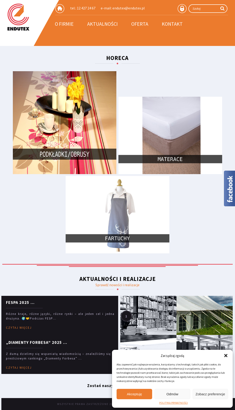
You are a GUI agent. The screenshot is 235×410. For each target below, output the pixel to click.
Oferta (139, 24)
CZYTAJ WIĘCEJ (19, 328)
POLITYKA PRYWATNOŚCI (173, 403)
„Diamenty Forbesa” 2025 (34, 342)
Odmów (172, 394)
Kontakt (172, 24)
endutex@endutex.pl (128, 8)
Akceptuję (134, 394)
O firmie (64, 24)
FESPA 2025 (17, 302)
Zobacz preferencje (210, 394)
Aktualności (102, 24)
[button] (226, 355)
